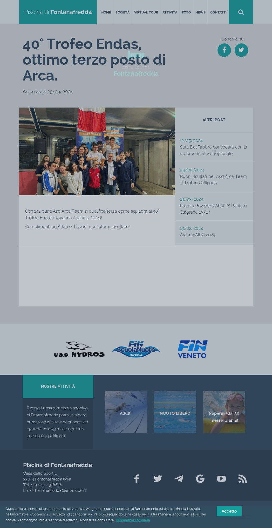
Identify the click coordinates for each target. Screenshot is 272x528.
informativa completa (133, 520)
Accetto (229, 511)
